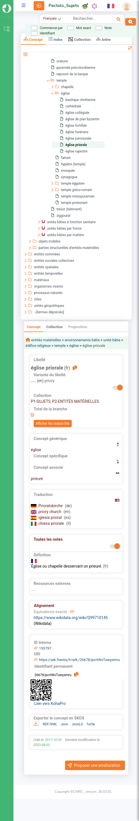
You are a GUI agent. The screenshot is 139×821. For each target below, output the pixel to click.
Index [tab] (55, 39)
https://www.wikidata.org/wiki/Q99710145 (71, 617)
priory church (50, 511)
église (74, 346)
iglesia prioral (50, 517)
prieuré (37, 478)
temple (60, 346)
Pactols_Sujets (63, 6)
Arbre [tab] (103, 39)
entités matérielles (45, 340)
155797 (45, 648)
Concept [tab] (33, 39)
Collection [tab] (79, 39)
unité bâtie (112, 340)
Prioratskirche (51, 506)
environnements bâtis (82, 340)
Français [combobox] (50, 18)
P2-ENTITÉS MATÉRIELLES (75, 401)
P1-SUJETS (40, 401)
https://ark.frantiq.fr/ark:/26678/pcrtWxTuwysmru (79, 660)
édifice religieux (38, 346)
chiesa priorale (51, 523)
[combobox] (88, 19)
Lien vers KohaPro (50, 703)
